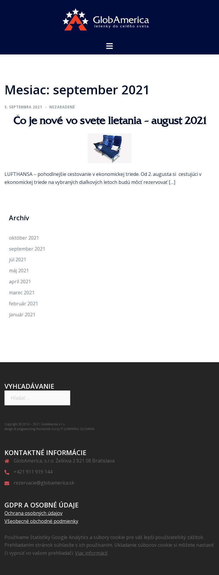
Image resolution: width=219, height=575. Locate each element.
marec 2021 (22, 292)
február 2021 (23, 303)
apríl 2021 (20, 281)
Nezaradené (62, 107)
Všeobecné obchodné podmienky (41, 521)
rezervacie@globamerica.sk (44, 482)
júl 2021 (17, 259)
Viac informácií (91, 553)
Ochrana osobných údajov (33, 513)
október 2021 (24, 238)
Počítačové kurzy (48, 429)
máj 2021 (19, 270)
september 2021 (27, 249)
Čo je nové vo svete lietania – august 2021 (109, 120)
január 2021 (22, 314)
